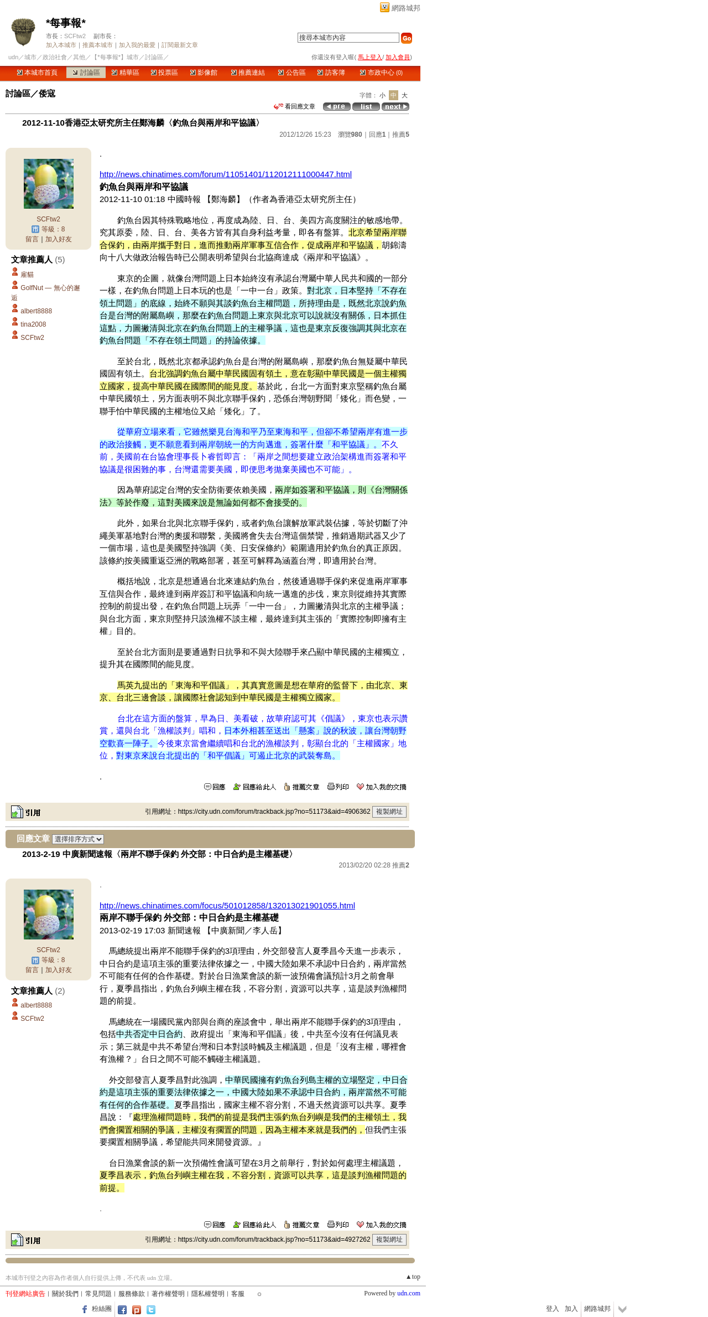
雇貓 (27, 274)
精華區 (125, 72)
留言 (32, 239)
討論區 (86, 72)
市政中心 (381, 72)
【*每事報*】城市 (115, 57)
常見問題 (98, 1294)
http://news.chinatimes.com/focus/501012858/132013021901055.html (227, 905)
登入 (552, 1309)
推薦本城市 (97, 45)
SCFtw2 (75, 36)
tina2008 (33, 324)
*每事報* (66, 23)
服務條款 (131, 1294)
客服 (237, 1294)
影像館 (203, 72)
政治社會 (55, 57)
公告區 (291, 72)
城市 (30, 57)
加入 (571, 1309)
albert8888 (36, 311)
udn (13, 57)
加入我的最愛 (137, 45)
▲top (412, 1276)
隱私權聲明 (208, 1294)
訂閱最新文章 (180, 45)
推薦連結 (248, 72)
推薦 (400, 134)
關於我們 (65, 1294)
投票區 (164, 72)
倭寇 (47, 93)
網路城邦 (406, 8)
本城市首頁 (37, 72)
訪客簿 (331, 72)
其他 (79, 57)
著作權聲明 (168, 1294)
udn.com (408, 1293)
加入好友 (58, 239)
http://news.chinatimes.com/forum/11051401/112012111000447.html (226, 174)
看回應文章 (294, 106)
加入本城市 (61, 45)
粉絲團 (102, 1309)
